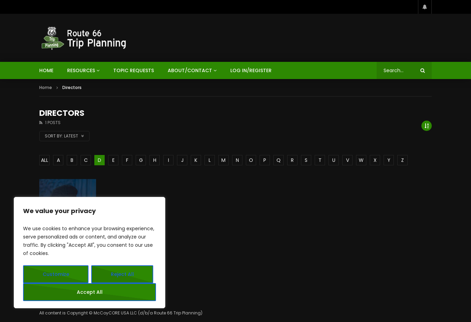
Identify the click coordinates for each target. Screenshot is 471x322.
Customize (56, 274)
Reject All (122, 274)
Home (45, 87)
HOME (46, 70)
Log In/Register (251, 70)
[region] (89, 252)
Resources (81, 70)
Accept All (90, 292)
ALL (44, 160)
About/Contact (190, 70)
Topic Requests (133, 70)
